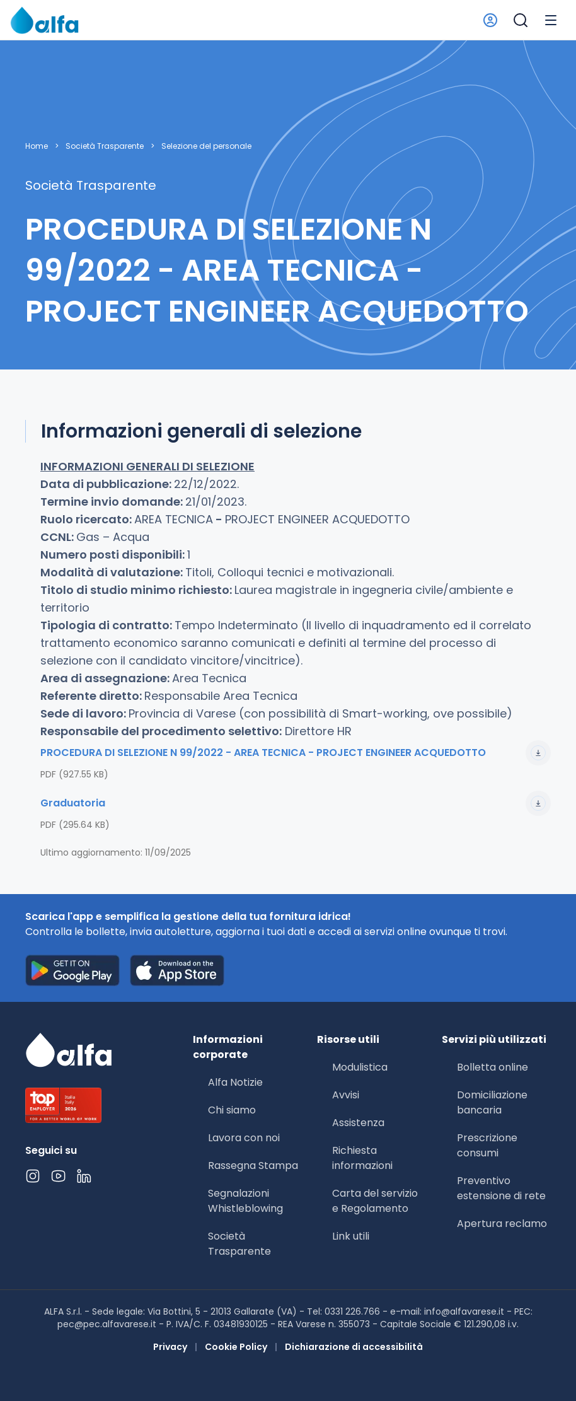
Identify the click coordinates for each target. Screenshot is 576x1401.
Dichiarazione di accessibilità (354, 1346)
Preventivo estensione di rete (501, 1188)
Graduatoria (295, 803)
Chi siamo (232, 1110)
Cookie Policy (236, 1346)
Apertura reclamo (502, 1223)
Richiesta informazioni (362, 1158)
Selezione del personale (206, 146)
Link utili (350, 1236)
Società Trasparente (105, 146)
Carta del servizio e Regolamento (375, 1201)
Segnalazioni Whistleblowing (245, 1201)
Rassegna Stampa (253, 1165)
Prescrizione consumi (487, 1145)
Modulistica (360, 1067)
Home (36, 146)
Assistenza (358, 1122)
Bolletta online (492, 1067)
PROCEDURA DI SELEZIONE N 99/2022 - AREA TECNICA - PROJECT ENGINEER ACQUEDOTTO (295, 752)
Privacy (170, 1346)
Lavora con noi (244, 1138)
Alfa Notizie (235, 1082)
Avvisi (345, 1095)
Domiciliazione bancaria (492, 1102)
